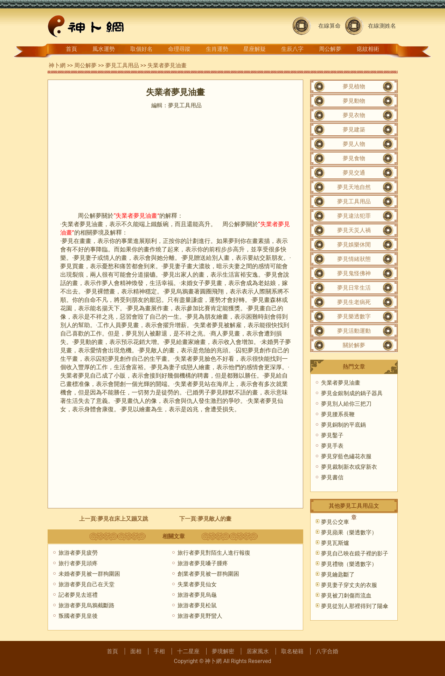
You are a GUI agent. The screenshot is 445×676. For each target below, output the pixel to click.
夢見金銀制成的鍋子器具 (352, 393)
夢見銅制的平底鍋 (343, 424)
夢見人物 (354, 144)
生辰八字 (292, 49)
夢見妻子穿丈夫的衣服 (349, 585)
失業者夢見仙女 (197, 584)
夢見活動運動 (354, 330)
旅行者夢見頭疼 (78, 563)
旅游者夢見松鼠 (197, 605)
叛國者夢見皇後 (78, 616)
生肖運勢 (217, 49)
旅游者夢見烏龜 (197, 595)
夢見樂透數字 (354, 316)
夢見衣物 (354, 115)
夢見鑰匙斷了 (338, 574)
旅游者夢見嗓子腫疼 (203, 563)
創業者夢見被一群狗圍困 (208, 573)
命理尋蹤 (179, 49)
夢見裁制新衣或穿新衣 (349, 467)
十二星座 (188, 651)
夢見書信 (332, 477)
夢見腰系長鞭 (338, 414)
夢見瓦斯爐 (335, 543)
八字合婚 (327, 651)
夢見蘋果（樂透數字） (349, 532)
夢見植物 (354, 86)
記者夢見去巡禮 (78, 595)
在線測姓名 (382, 25)
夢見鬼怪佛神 (354, 273)
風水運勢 (103, 49)
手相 (159, 651)
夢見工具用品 (122, 65)
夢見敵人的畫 (214, 518)
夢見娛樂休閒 (354, 244)
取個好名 (141, 49)
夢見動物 (354, 100)
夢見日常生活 (354, 287)
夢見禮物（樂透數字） (349, 564)
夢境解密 (223, 651)
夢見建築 (354, 129)
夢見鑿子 (332, 435)
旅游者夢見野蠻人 (200, 616)
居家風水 (257, 651)
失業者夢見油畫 (340, 382)
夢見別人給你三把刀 (346, 403)
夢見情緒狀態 (354, 259)
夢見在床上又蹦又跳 (123, 518)
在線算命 (329, 25)
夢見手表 (332, 445)
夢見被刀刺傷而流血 (346, 595)
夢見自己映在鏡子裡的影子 (354, 553)
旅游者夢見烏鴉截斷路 (86, 605)
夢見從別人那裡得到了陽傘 (354, 606)
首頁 (71, 49)
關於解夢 (354, 345)
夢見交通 (354, 172)
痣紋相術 (368, 49)
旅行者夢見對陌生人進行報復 (214, 552)
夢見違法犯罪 (354, 215)
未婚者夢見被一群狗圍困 (89, 573)
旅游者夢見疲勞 (78, 552)
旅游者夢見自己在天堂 (86, 584)
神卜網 (57, 65)
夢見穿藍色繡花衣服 (346, 456)
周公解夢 (330, 49)
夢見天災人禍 (354, 230)
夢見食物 (354, 158)
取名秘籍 (292, 651)
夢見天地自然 (354, 187)
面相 (135, 651)
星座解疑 (254, 49)
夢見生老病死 (354, 302)
